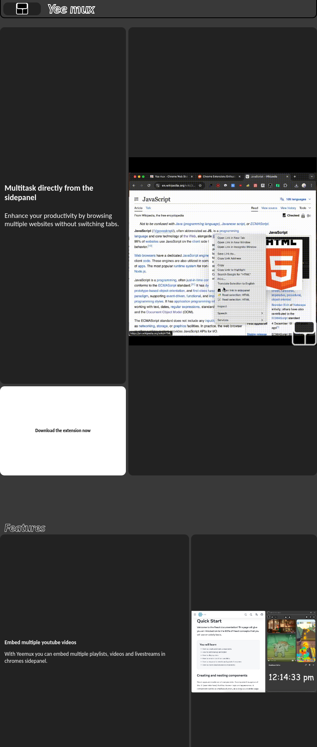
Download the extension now (62, 430)
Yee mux (71, 8)
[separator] (42, 8)
